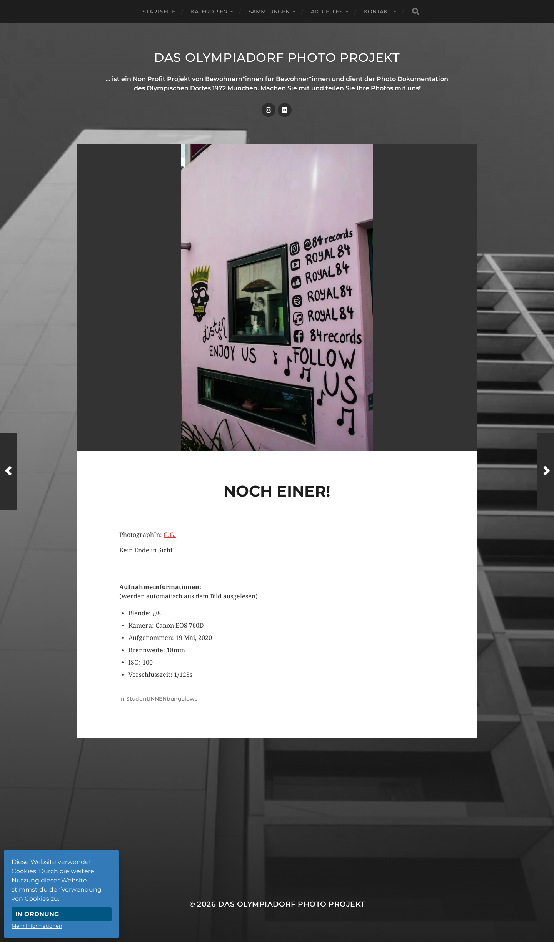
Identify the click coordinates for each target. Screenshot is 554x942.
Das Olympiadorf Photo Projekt (277, 57)
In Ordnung (37, 914)
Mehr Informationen (37, 926)
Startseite (158, 11)
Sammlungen (269, 11)
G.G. (170, 534)
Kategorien (209, 11)
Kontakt (377, 11)
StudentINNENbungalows (161, 698)
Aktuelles (326, 11)
